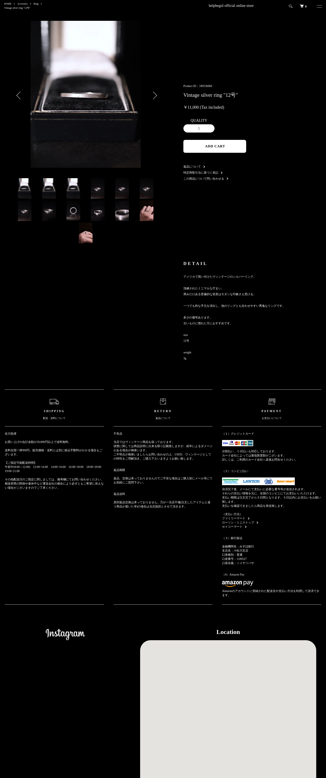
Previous (18, 94)
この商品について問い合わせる (203, 178)
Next (152, 94)
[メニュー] (318, 6)
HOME (7, 3)
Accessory (22, 3)
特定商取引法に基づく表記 (200, 172)
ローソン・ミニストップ (238, 522)
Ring (35, 3)
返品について (192, 166)
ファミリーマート (233, 518)
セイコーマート (232, 526)
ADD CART (215, 146)
